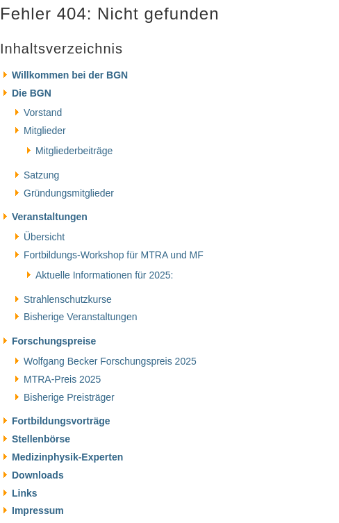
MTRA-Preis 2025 (62, 379)
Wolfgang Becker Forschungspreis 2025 (110, 361)
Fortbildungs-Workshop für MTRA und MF (114, 254)
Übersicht (44, 236)
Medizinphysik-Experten (67, 457)
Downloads (38, 475)
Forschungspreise (54, 341)
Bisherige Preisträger (69, 397)
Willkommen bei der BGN (70, 75)
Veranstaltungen (50, 216)
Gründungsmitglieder (69, 193)
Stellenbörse (41, 439)
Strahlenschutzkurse (68, 299)
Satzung (41, 175)
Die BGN (31, 93)
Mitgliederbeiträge (74, 150)
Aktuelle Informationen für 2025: (104, 275)
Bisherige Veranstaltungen (80, 316)
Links (25, 493)
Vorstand (43, 112)
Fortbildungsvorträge (61, 420)
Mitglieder (45, 130)
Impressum (38, 510)
